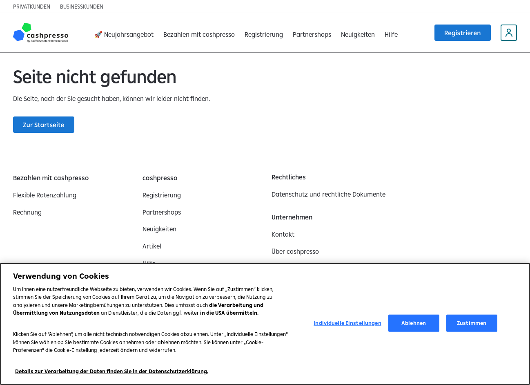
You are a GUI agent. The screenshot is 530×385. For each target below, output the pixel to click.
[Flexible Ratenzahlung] (44, 195)
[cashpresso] (160, 178)
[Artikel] (152, 246)
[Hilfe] (391, 32)
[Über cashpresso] (295, 251)
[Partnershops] (312, 32)
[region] (265, 324)
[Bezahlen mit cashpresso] (51, 178)
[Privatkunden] (31, 6)
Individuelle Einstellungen (347, 323)
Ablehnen (413, 323)
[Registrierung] (264, 32)
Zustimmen (471, 323)
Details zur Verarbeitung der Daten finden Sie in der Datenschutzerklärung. (111, 371)
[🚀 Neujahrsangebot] (124, 32)
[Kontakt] (283, 234)
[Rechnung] (27, 212)
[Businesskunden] (81, 6)
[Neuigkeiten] (358, 32)
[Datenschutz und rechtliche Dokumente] (328, 194)
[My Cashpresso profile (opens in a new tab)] (509, 33)
